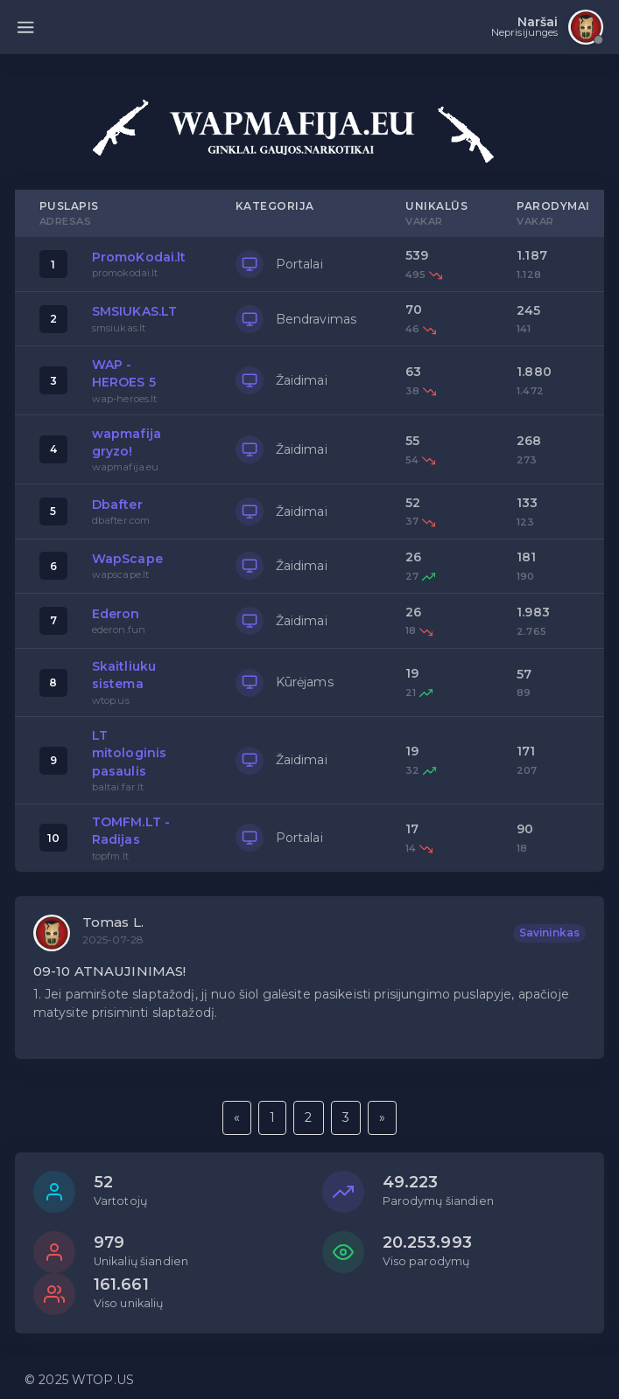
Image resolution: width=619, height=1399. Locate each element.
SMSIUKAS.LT (135, 311)
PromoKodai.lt (139, 257)
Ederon (116, 614)
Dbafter (117, 504)
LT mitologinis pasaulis (129, 753)
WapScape (127, 559)
